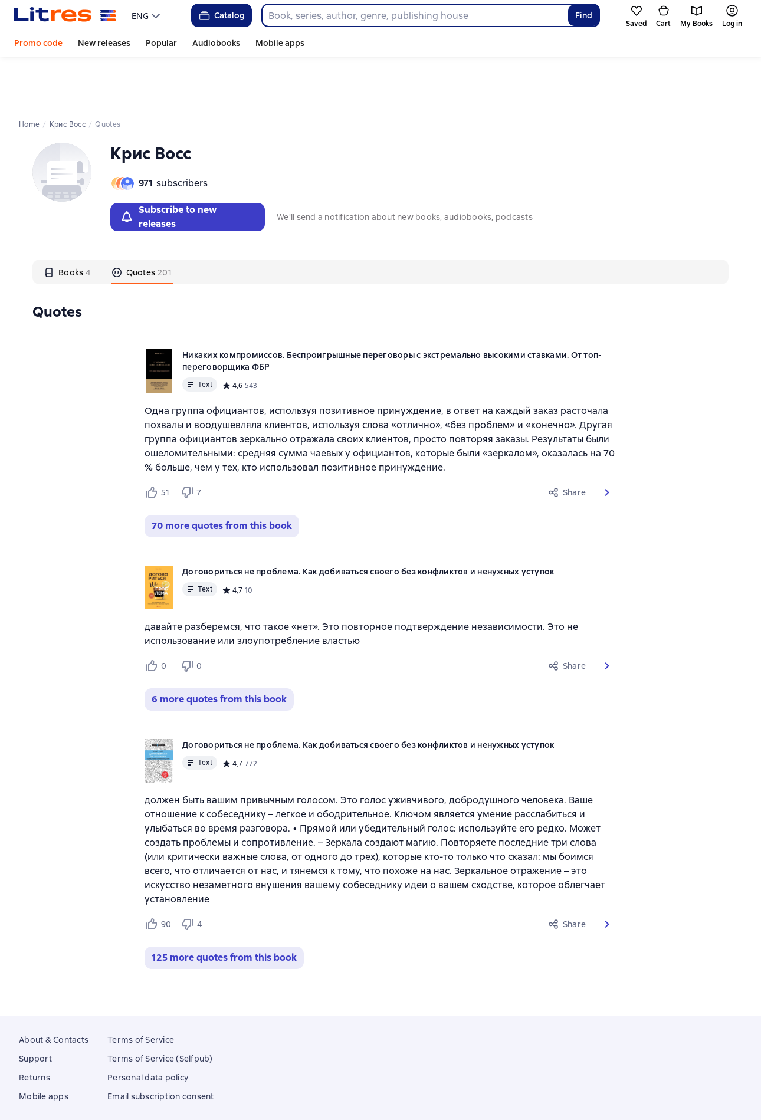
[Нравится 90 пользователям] (158, 875)
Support (35, 1009)
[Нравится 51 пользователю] (157, 443)
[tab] (67, 222)
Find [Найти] (583, 15)
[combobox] (414, 15)
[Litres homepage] (65, 15)
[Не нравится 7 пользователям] (193, 443)
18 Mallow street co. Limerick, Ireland (380, 1098)
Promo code (38, 43)
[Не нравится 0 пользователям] (193, 616)
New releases (104, 43)
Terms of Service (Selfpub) (160, 1009)
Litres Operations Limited (381, 1087)
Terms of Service (140, 990)
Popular (161, 43)
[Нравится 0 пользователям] (157, 616)
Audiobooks (216, 43)
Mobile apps (279, 43)
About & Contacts (53, 990)
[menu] (147, 15)
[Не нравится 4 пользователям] (193, 875)
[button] (607, 442)
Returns (34, 1028)
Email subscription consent (160, 1047)
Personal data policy (147, 1028)
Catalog (221, 15)
